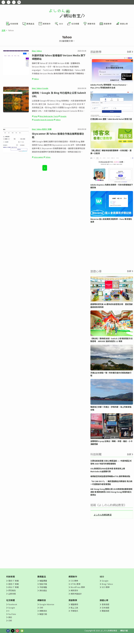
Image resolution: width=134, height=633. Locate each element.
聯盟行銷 (43, 614)
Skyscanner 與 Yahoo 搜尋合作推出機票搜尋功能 (58, 135)
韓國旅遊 (105, 610)
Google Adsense (46, 604)
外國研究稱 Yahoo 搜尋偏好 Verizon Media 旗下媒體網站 (58, 57)
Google (45, 88)
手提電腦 (43, 587)
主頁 (3, 30)
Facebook (12, 604)
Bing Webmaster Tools (49, 116)
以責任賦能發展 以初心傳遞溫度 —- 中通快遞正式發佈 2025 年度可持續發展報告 (111, 462)
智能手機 (43, 584)
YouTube (12, 614)
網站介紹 (124, 630)
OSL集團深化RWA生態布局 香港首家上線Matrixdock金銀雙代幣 (107, 470)
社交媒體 (10, 600)
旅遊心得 (104, 600)
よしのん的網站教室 (103, 514)
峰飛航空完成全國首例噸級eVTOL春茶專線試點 (110, 476)
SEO (102, 576)
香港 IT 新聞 (46, 129)
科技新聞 (10, 576)
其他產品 (43, 590)
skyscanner (38, 157)
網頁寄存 (74, 590)
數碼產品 (41, 576)
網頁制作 (73, 576)
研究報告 (12, 590)
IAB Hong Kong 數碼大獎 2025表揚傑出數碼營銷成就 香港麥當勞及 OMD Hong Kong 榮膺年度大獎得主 (111, 492)
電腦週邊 (43, 580)
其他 (10, 617)
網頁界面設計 (76, 593)
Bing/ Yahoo (37, 51)
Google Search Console (43, 119)
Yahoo (36, 79)
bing (35, 116)
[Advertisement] (111, 246)
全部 (129, 51)
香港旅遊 (105, 604)
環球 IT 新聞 (13, 580)
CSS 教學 (74, 580)
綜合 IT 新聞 (13, 587)
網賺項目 (41, 600)
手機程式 (74, 610)
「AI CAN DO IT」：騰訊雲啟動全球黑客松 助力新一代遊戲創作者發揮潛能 (111, 482)
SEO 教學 (106, 587)
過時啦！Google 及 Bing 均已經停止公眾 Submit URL (59, 94)
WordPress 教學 (78, 587)
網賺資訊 (43, 610)
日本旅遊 (105, 607)
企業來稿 (12, 593)
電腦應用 (74, 604)
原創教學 (73, 600)
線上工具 (74, 607)
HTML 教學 (75, 584)
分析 (10, 620)
